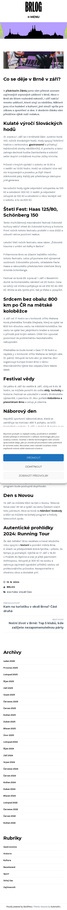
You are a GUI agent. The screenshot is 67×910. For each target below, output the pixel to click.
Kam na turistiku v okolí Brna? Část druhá (33, 607)
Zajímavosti (9, 887)
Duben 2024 (9, 789)
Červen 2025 (9, 708)
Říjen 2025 (8, 681)
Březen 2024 (9, 796)
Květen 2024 (9, 782)
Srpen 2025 (9, 695)
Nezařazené (9, 867)
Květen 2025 (9, 715)
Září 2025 (8, 688)
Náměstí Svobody (51, 510)
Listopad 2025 (10, 674)
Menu (34, 17)
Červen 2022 (9, 816)
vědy (47, 390)
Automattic (55, 906)
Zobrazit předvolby (33, 475)
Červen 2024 (9, 775)
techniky (56, 390)
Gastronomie (10, 847)
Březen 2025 (9, 728)
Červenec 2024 (10, 769)
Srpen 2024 (9, 762)
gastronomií (36, 144)
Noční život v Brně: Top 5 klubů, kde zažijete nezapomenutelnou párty (33, 623)
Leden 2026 (9, 661)
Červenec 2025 (10, 701)
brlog (11, 587)
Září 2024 (8, 755)
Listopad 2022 (10, 802)
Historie (7, 853)
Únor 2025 (8, 735)
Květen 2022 (9, 823)
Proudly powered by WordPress (19, 906)
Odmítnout (33, 466)
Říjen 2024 (8, 748)
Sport (6, 874)
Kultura (12, 592)
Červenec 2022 (10, 809)
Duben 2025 (9, 721)
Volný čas (25, 592)
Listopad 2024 (10, 742)
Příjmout (33, 457)
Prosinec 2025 (10, 668)
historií (25, 545)
